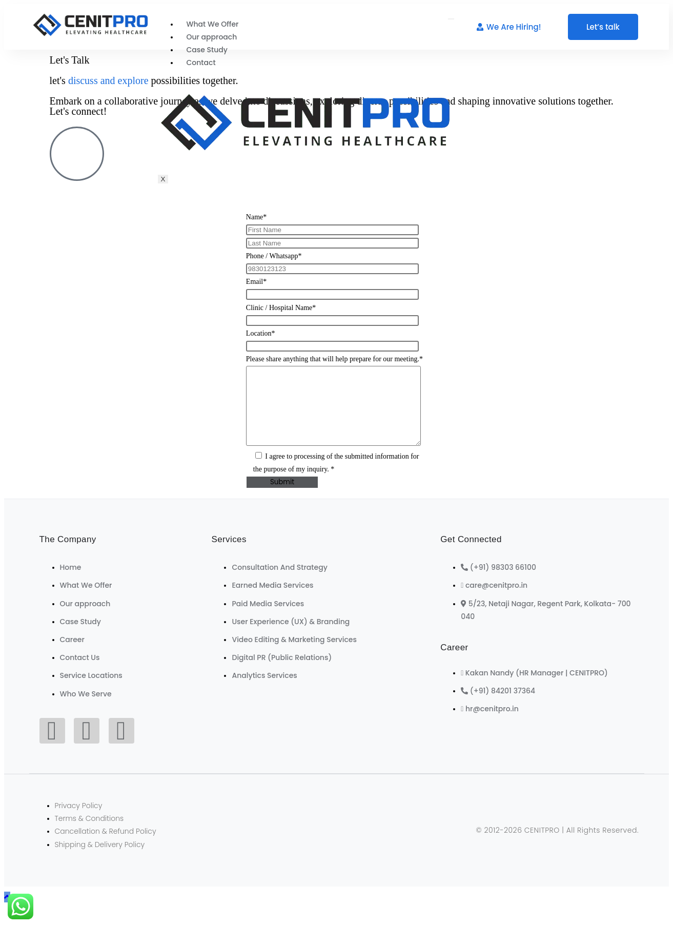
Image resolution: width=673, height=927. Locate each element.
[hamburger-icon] (451, 19)
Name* (256, 217)
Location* (260, 333)
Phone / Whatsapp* (274, 256)
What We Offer (213, 24)
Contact (201, 62)
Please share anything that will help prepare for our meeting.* (334, 359)
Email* (256, 281)
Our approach (212, 37)
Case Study (207, 50)
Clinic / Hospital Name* (281, 308)
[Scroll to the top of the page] (7, 912)
